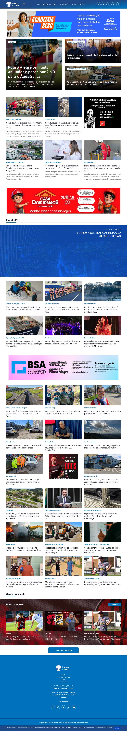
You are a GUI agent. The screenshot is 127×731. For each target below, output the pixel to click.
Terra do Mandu (82, 723)
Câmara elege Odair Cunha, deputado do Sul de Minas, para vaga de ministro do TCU (63, 516)
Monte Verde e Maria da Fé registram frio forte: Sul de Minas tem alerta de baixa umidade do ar (102, 309)
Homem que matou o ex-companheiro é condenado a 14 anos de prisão (23, 446)
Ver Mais (114, 604)
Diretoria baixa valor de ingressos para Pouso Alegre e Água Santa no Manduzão (102, 583)
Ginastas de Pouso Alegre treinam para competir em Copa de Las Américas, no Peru (62, 309)
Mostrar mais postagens (63, 650)
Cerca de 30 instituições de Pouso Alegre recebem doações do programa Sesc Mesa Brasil (24, 125)
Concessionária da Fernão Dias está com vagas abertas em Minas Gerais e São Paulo (23, 413)
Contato (64, 682)
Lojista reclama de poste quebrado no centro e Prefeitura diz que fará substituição (100, 516)
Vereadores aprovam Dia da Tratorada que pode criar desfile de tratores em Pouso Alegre (61, 550)
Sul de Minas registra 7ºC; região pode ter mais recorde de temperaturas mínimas (102, 446)
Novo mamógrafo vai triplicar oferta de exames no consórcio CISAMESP (62, 167)
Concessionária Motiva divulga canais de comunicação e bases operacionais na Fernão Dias (101, 550)
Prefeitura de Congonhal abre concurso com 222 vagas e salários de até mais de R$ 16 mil (101, 481)
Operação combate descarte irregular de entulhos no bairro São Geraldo (62, 412)
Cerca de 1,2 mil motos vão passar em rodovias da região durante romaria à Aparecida (22, 516)
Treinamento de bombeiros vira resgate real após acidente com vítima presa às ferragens (23, 481)
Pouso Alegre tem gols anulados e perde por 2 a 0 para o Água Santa (23, 637)
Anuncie (63, 679)
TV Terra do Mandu (63, 677)
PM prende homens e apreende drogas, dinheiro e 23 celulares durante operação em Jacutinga (24, 343)
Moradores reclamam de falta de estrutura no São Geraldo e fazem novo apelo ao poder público (62, 584)
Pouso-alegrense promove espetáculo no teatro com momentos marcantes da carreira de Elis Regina (101, 343)
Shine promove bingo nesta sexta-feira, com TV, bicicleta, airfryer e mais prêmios (24, 308)
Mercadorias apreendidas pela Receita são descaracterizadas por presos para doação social (102, 168)
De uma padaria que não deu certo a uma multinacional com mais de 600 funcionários (63, 447)
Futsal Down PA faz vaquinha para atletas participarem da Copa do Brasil (102, 412)
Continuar (117, 728)
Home (39, 4)
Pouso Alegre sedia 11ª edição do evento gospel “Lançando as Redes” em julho (62, 342)
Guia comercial (64, 4)
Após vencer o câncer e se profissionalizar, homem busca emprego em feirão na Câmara (24, 584)
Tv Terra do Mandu (50, 4)
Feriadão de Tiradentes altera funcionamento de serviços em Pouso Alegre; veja (22, 168)
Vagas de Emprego (78, 4)
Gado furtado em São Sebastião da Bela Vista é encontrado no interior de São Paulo (62, 125)
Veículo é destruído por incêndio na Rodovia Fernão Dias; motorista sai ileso (23, 549)
